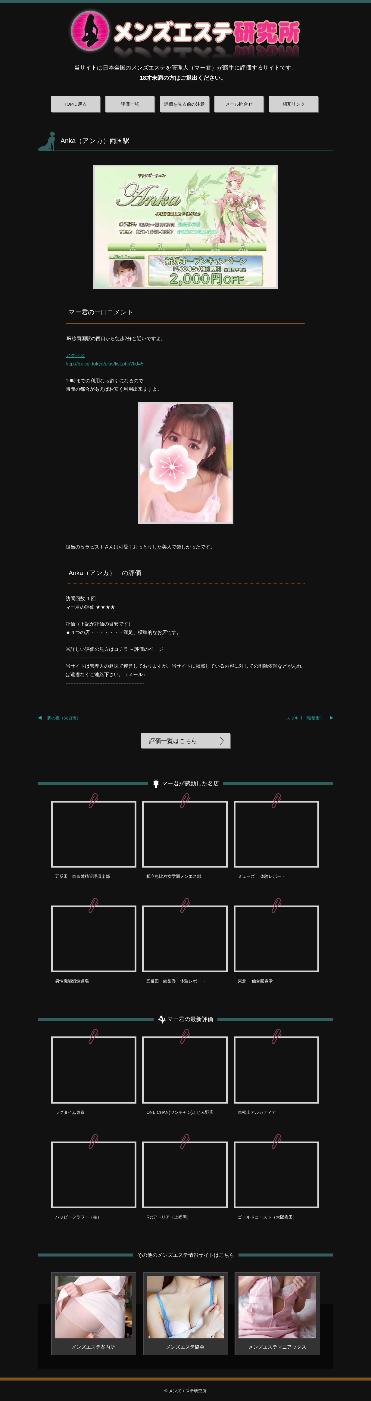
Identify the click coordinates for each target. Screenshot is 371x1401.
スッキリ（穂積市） (305, 718)
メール (135, 674)
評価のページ (148, 649)
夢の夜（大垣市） (64, 718)
